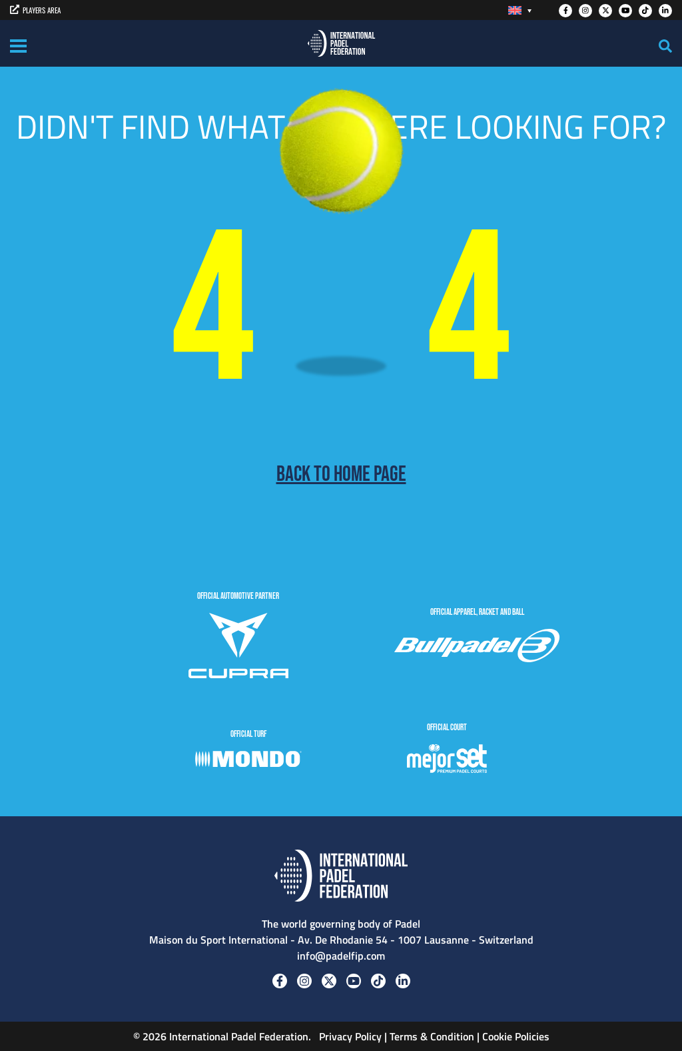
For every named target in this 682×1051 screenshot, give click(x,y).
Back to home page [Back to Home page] (341, 474)
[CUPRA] (238, 648)
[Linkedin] (665, 10)
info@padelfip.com (341, 956)
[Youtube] (625, 10)
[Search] (665, 46)
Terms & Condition (432, 1036)
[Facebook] (565, 10)
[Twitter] (605, 10)
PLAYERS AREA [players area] (35, 10)
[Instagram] (585, 10)
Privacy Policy (349, 1036)
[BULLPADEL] (477, 647)
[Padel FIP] (341, 43)
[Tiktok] (645, 10)
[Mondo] (248, 761)
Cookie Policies (515, 1036)
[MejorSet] (447, 760)
